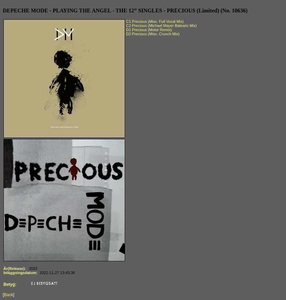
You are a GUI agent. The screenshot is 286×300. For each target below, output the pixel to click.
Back (8, 294)
